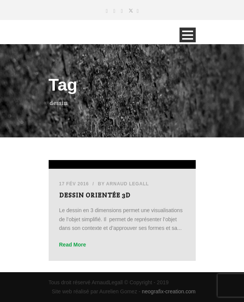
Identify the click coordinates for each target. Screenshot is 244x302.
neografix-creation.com (168, 291)
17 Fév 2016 (74, 183)
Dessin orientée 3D (94, 195)
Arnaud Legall (127, 183)
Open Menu (188, 35)
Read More (72, 245)
